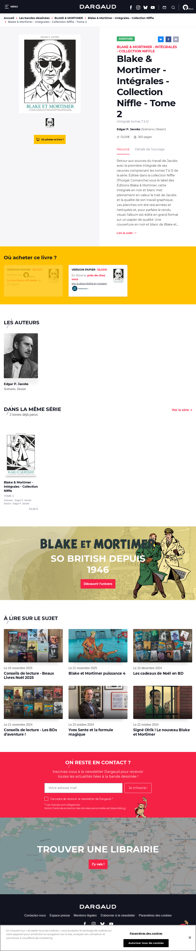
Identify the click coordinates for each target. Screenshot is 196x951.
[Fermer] (190, 940)
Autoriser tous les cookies (146, 945)
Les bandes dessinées (34, 18)
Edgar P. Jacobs (128, 129)
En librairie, (88, 277)
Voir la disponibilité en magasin (89, 286)
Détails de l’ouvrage (149, 149)
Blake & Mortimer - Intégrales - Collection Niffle (121, 18)
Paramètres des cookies (155, 915)
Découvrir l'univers (98, 584)
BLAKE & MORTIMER (69, 18)
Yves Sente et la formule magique (91, 732)
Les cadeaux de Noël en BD (158, 673)
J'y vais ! (98, 864)
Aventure (126, 38)
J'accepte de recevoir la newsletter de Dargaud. (80, 799)
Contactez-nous (35, 915)
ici (124, 808)
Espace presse (60, 915)
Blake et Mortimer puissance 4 (97, 673)
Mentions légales (85, 915)
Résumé (123, 149)
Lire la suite (125, 233)
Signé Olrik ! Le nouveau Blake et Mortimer (161, 732)
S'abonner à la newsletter (117, 915)
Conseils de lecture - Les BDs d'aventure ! (30, 732)
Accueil (9, 18)
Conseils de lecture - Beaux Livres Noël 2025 (29, 675)
